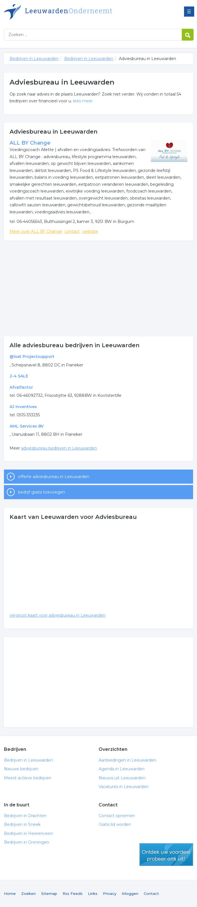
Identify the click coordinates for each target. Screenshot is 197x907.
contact (72, 231)
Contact (151, 893)
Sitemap (49, 893)
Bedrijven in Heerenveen (28, 833)
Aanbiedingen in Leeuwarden (127, 760)
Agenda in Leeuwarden (122, 768)
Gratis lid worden (115, 824)
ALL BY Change (30, 143)
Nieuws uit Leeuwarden (122, 777)
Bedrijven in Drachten (25, 815)
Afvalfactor (21, 387)
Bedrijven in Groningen (26, 842)
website (90, 231)
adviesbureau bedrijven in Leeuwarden (59, 448)
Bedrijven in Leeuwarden (74, 12)
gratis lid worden (166, 854)
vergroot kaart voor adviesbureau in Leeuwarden (57, 615)
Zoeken (28, 893)
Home (10, 893)
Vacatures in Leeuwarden (124, 786)
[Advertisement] (98, 288)
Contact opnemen (117, 815)
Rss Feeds (73, 893)
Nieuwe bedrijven (21, 768)
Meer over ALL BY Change (36, 231)
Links (93, 893)
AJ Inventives (23, 406)
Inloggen (130, 893)
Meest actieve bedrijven (27, 777)
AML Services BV (27, 426)
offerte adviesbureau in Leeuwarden (53, 476)
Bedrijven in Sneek (22, 824)
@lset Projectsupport (32, 356)
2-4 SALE (19, 376)
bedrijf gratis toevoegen (41, 492)
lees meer (83, 100)
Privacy (109, 893)
